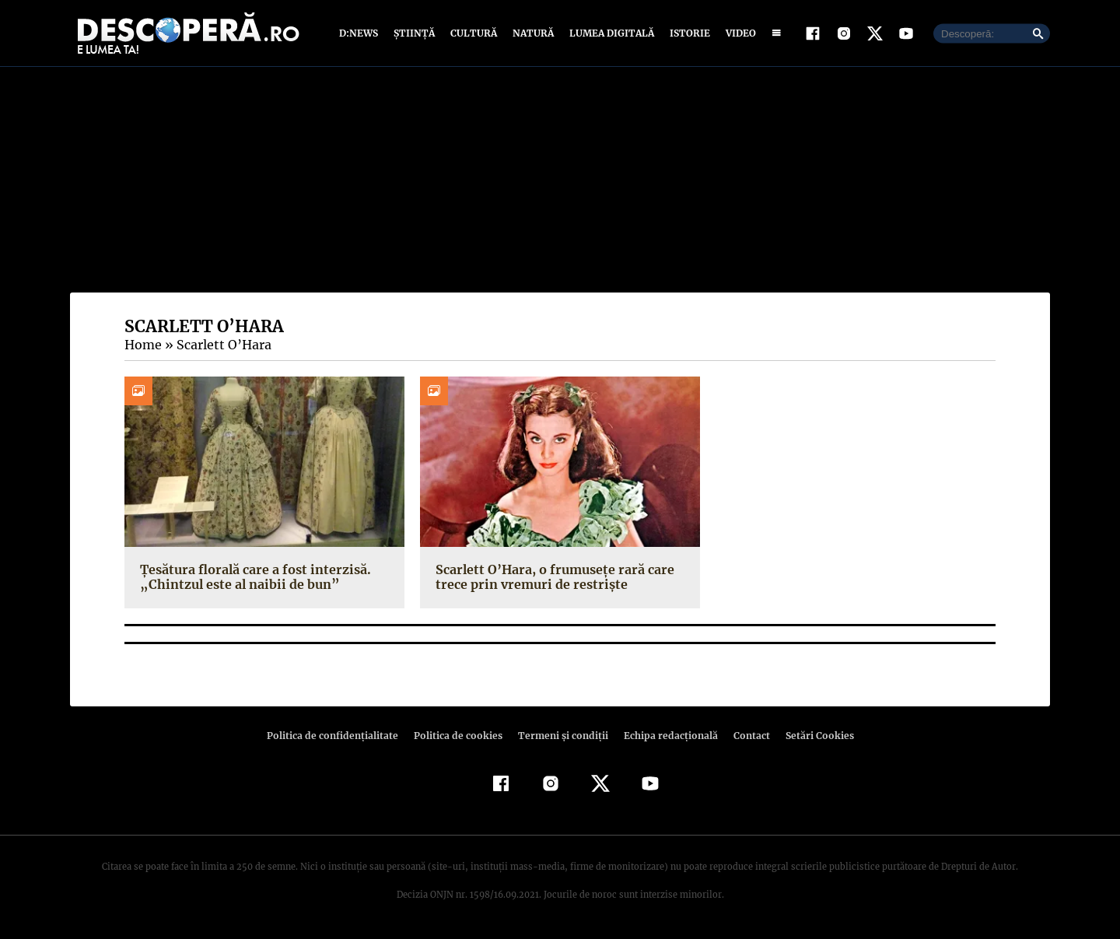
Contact (745, 735)
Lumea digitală (609, 33)
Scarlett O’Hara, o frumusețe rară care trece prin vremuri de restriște (550, 577)
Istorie (687, 33)
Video (738, 33)
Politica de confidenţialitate (339, 735)
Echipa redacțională (666, 735)
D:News (361, 33)
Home (142, 344)
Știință (415, 33)
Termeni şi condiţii (560, 735)
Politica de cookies (460, 735)
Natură (531, 33)
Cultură (473, 33)
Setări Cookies (811, 735)
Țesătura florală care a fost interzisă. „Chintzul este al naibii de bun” (251, 577)
